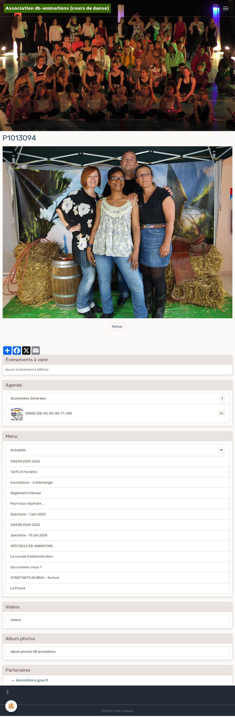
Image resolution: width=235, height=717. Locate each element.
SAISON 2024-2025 (25, 525)
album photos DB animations (33, 652)
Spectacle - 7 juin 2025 (28, 514)
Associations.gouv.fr (32, 680)
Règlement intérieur (26, 493)
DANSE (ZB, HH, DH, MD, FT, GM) (118, 413)
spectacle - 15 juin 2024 (29, 535)
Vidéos (16, 620)
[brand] (57, 8)
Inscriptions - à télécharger (32, 482)
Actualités (18, 450)
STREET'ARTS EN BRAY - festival (35, 578)
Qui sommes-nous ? (26, 567)
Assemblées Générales (118, 398)
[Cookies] (11, 706)
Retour (117, 326)
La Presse (18, 588)
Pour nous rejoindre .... (28, 503)
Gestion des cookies (117, 711)
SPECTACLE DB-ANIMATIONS (32, 546)
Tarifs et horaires (24, 472)
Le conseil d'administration (32, 556)
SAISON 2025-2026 (25, 461)
